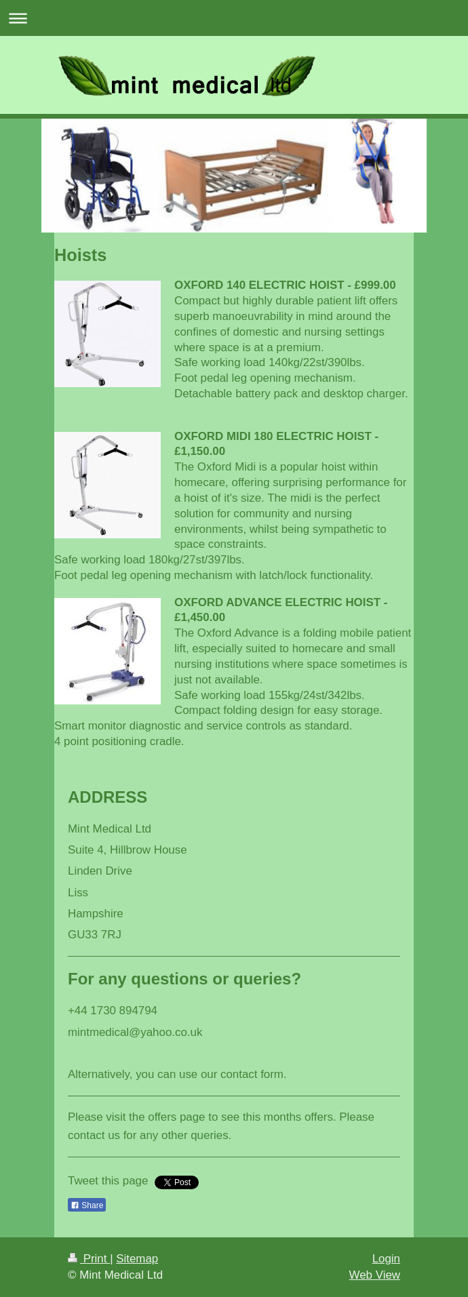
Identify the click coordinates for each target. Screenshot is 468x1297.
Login (386, 1258)
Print (89, 1258)
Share (87, 1205)
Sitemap (137, 1258)
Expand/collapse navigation (234, 18)
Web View (374, 1275)
